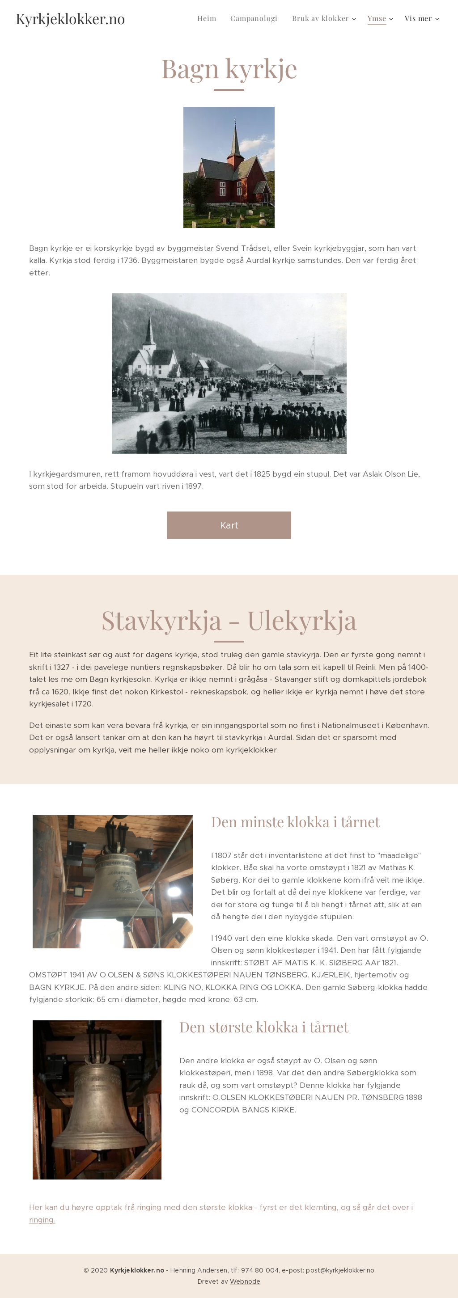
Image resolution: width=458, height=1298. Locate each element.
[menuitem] (209, 18)
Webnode (245, 1281)
